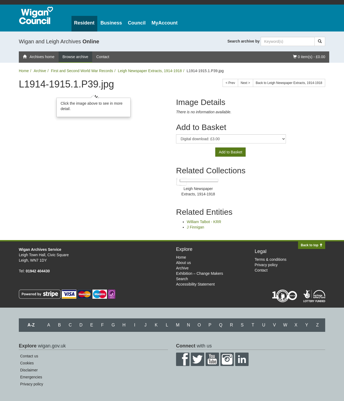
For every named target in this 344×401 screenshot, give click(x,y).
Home (24, 71)
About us (183, 263)
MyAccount (165, 23)
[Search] (319, 41)
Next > (245, 83)
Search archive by (243, 41)
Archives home (39, 57)
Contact (102, 57)
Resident (84, 23)
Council (137, 23)
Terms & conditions (270, 259)
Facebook (182, 359)
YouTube (212, 359)
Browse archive (75, 57)
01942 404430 (38, 271)
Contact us (29, 356)
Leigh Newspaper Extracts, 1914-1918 (150, 71)
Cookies (27, 363)
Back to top (311, 245)
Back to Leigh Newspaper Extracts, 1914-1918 (289, 83)
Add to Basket (230, 152)
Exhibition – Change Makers (199, 273)
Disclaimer (29, 370)
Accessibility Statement (195, 284)
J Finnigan (195, 227)
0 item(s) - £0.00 (309, 56)
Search (182, 279)
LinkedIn (242, 359)
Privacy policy (266, 265)
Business (111, 23)
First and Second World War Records (82, 71)
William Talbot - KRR (204, 222)
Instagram (227, 359)
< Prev (230, 83)
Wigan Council (36, 15)
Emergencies (31, 377)
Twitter (197, 359)
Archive (40, 71)
